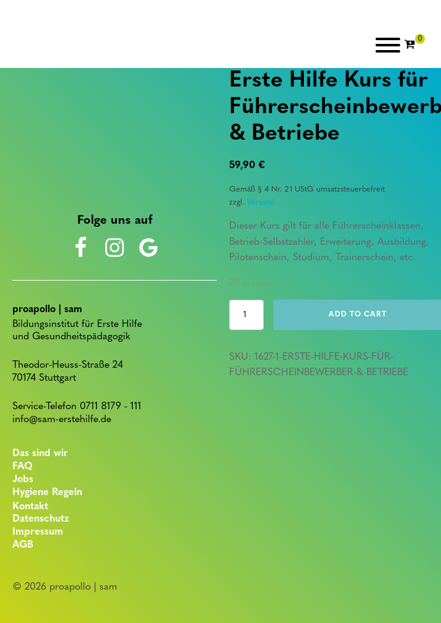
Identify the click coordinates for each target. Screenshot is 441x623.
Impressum (37, 532)
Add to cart (358, 314)
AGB (22, 545)
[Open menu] (388, 45)
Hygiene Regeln (47, 493)
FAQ (22, 467)
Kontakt (30, 507)
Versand (260, 202)
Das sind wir (40, 454)
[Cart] (414, 45)
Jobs (22, 480)
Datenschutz (40, 519)
